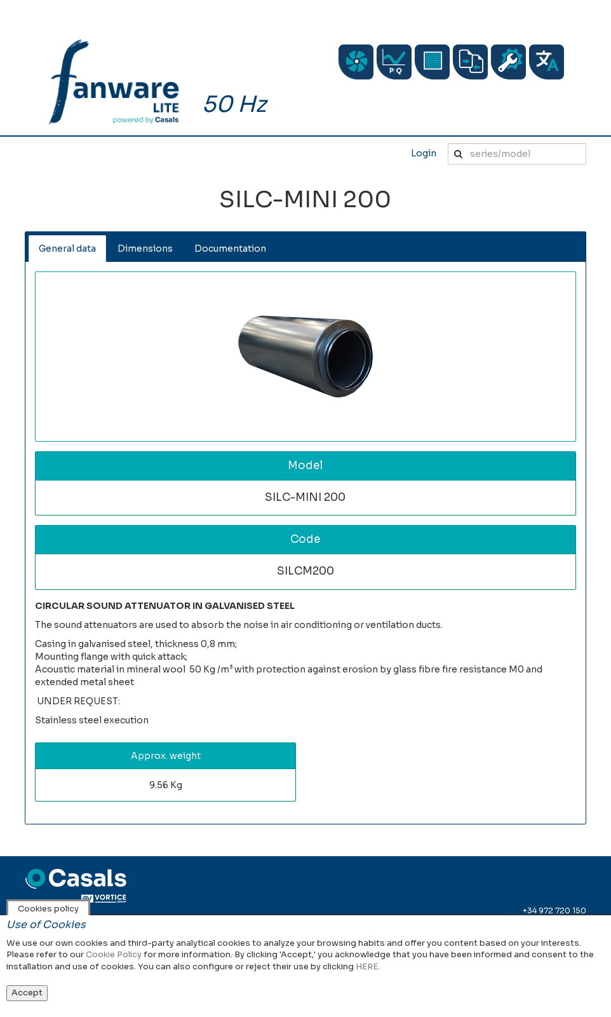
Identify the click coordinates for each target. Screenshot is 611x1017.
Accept (27, 992)
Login (423, 153)
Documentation (230, 248)
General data (67, 248)
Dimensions (145, 248)
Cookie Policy (114, 954)
